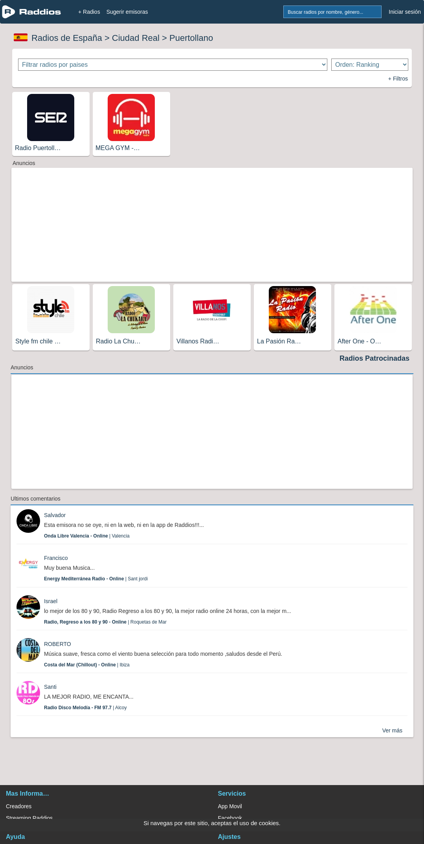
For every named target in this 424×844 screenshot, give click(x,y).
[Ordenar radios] (369, 65)
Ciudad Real (136, 38)
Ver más (392, 730)
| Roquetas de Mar (105, 622)
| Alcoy (85, 707)
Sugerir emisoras (127, 12)
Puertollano (191, 38)
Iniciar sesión (405, 12)
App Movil (230, 806)
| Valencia (87, 536)
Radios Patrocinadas (374, 358)
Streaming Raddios (29, 818)
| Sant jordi (96, 579)
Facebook (230, 818)
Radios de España (66, 38)
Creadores (18, 806)
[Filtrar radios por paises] (172, 65)
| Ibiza (87, 665)
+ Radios (89, 12)
